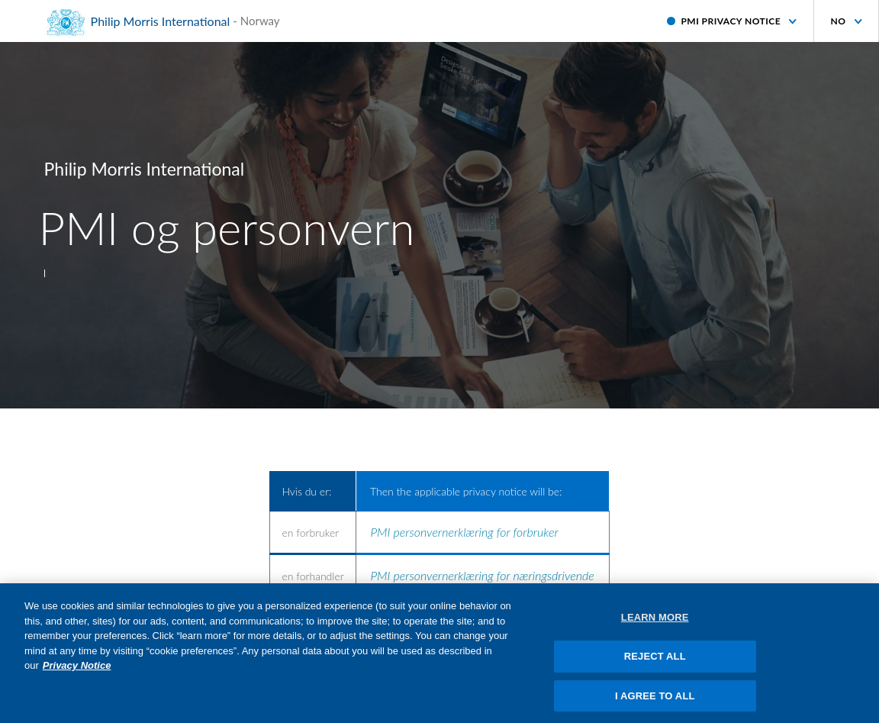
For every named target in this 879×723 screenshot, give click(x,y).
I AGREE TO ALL (655, 700)
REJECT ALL (655, 661)
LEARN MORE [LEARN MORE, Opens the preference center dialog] (655, 622)
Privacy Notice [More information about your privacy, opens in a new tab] (77, 670)
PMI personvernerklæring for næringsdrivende (482, 575)
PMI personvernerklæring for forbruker (465, 531)
